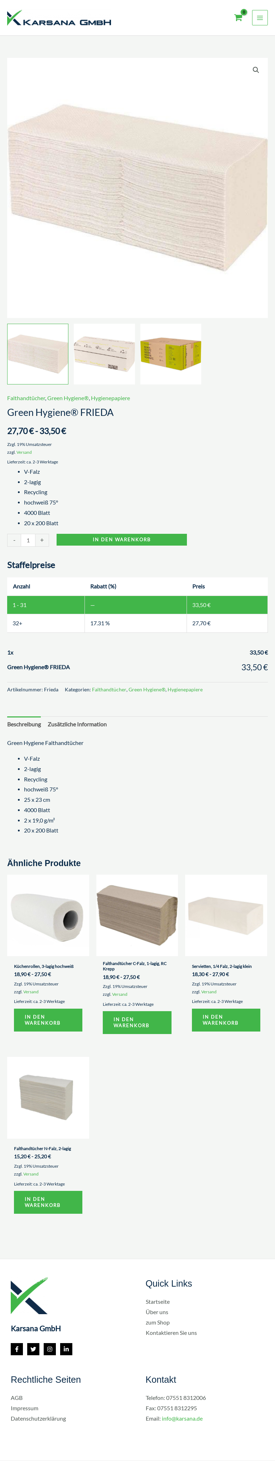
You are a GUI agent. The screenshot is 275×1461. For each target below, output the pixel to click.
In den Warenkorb (122, 539)
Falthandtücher (26, 398)
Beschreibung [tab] (24, 724)
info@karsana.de (182, 1419)
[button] (256, 70)
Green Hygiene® (68, 398)
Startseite (158, 1303)
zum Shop (158, 1323)
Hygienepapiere (110, 398)
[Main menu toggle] (260, 18)
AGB (17, 1399)
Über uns (157, 1313)
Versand (24, 452)
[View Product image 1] (37, 354)
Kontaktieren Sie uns (171, 1334)
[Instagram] (50, 1350)
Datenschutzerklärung (38, 1419)
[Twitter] (33, 1350)
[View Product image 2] (104, 354)
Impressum (24, 1409)
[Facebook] (17, 1350)
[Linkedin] (66, 1350)
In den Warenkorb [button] (43, 1020)
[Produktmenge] (28, 540)
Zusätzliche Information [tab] (77, 724)
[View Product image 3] (171, 354)
